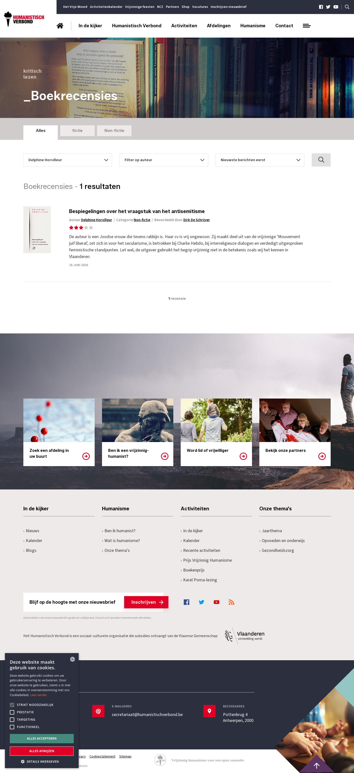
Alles (40, 130)
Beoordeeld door (184, 220)
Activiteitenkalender (106, 6)
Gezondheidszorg (276, 550)
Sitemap (125, 756)
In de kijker (90, 26)
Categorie (134, 220)
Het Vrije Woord (75, 6)
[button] (42, 761)
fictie (77, 130)
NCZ (160, 6)
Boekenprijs (193, 570)
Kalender (32, 541)
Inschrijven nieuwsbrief (228, 6)
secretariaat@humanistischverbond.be (147, 715)
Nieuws (31, 531)
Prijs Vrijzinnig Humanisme (206, 560)
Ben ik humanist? (118, 531)
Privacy (80, 756)
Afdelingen (219, 26)
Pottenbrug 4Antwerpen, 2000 (238, 718)
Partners (172, 6)
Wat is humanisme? (121, 541)
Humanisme (253, 26)
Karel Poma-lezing (199, 580)
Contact (284, 26)
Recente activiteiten (200, 550)
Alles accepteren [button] (42, 738)
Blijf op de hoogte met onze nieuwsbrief (96, 602)
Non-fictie (114, 130)
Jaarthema (270, 531)
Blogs (29, 550)
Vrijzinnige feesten (139, 6)
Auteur (91, 220)
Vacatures (200, 6)
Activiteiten (184, 26)
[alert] (42, 710)
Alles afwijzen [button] (41, 751)
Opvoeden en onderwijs (282, 541)
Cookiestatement (103, 756)
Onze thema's (116, 550)
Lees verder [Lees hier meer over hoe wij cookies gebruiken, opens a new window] (38, 695)
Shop (186, 6)
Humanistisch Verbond (137, 26)
